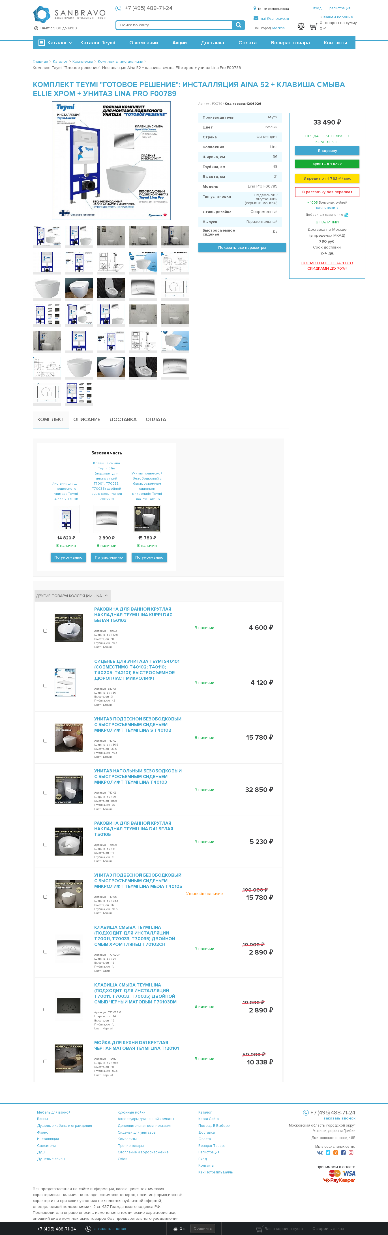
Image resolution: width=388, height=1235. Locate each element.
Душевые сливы (51, 1159)
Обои (122, 1159)
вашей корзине (338, 17)
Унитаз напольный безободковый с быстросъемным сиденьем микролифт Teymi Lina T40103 (138, 776)
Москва (278, 28)
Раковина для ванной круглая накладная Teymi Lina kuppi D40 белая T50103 (133, 614)
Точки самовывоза (271, 9)
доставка (206, 1132)
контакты (206, 1165)
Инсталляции (48, 1139)
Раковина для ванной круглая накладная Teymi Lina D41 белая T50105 (133, 828)
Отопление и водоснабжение (143, 1152)
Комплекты (127, 1139)
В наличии (204, 627)
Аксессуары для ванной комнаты (146, 1119)
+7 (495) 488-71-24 (149, 8)
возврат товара (212, 1145)
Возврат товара (290, 43)
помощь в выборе (214, 1125)
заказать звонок (339, 1118)
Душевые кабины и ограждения (64, 1125)
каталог (205, 1112)
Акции (179, 43)
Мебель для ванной (53, 1112)
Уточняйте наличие (204, 893)
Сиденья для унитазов (137, 1132)
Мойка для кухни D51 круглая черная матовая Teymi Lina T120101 (136, 1045)
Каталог (57, 43)
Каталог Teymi (97, 43)
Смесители (46, 1145)
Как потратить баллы (215, 1172)
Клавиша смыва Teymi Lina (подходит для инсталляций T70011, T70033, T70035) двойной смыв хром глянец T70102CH (134, 936)
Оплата (248, 43)
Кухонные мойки (131, 1112)
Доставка (212, 43)
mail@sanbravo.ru (271, 18)
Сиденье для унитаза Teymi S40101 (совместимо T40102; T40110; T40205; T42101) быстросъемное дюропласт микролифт (136, 670)
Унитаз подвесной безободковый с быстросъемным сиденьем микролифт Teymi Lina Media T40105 (138, 880)
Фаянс (42, 1132)
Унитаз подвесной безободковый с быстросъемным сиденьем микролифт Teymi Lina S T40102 (137, 724)
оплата (204, 1139)
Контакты (335, 43)
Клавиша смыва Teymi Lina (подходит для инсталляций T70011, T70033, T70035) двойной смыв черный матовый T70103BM (135, 993)
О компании (143, 43)
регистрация (340, 8)
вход (317, 8)
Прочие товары (131, 1145)
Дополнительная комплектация (144, 1125)
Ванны (42, 1119)
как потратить (327, 208)
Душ (41, 1152)
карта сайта (208, 1119)
